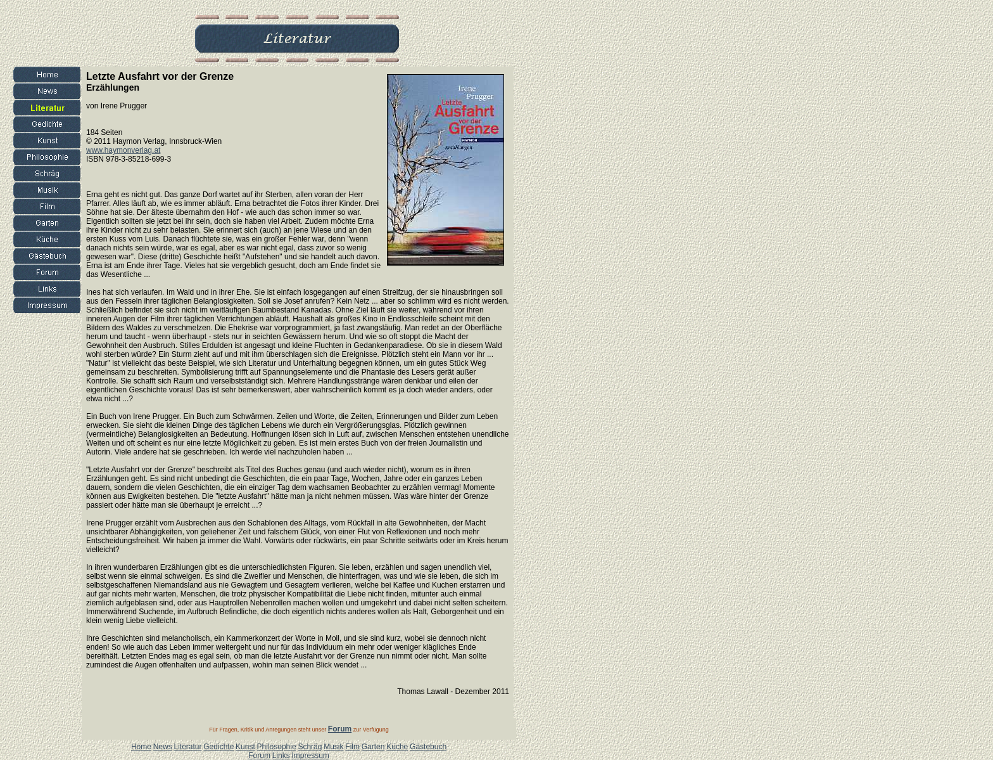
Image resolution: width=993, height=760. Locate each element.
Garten (373, 746)
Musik (333, 746)
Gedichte (218, 746)
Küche (397, 746)
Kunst (245, 746)
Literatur (187, 746)
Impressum (310, 755)
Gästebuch (428, 746)
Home (141, 746)
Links (281, 755)
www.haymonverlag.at (123, 150)
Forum (259, 755)
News (162, 746)
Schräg (310, 746)
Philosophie (276, 746)
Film (352, 746)
